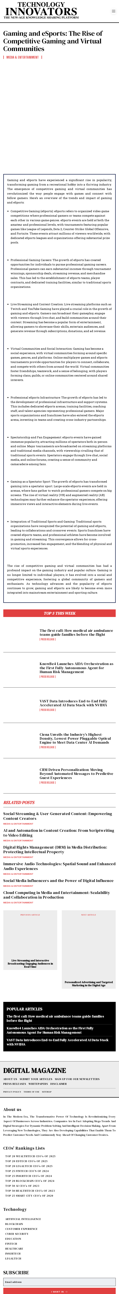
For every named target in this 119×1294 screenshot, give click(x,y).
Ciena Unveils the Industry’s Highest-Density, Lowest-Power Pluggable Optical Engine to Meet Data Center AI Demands (75, 701)
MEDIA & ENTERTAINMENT (18, 786)
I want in (59, 1254)
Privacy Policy (44, 1262)
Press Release (47, 602)
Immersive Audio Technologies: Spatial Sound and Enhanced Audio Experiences (59, 829)
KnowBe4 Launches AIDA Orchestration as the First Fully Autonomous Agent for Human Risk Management (76, 630)
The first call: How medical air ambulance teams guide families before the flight (76, 595)
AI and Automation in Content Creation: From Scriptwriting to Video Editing (58, 795)
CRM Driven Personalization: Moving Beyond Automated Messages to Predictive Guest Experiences (76, 736)
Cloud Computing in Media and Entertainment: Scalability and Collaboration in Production (56, 858)
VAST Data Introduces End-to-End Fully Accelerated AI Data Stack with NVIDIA (74, 665)
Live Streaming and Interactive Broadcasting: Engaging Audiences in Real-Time (30, 926)
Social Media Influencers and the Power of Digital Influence (58, 843)
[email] (59, 1245)
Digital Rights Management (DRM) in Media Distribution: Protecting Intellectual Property (55, 812)
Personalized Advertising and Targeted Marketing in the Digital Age (89, 946)
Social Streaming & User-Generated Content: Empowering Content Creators (57, 779)
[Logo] (57, 11)
